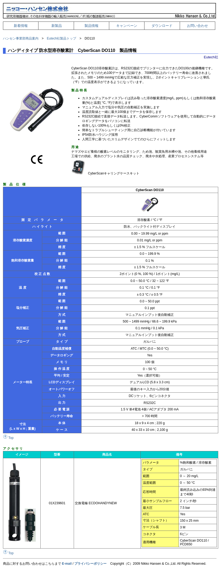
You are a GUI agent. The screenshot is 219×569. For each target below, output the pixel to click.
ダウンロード (161, 26)
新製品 (56, 26)
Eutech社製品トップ (61, 38)
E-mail (67, 564)
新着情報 (21, 26)
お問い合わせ (197, 26)
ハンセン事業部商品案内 (20, 38)
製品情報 (91, 26)
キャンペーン (126, 26)
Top (8, 438)
